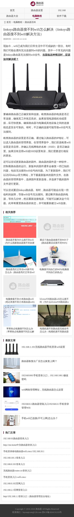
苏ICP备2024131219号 (52, 512)
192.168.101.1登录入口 (14, 458)
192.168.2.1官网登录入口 (15, 490)
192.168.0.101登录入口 (14, 464)
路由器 (39, 509)
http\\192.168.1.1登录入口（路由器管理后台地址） (27, 496)
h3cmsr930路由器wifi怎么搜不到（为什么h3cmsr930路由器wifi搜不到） (54, 302)
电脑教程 (37, 16)
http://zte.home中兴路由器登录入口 (20, 445)
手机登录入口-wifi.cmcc (14, 477)
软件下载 (61, 16)
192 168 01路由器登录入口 (16, 438)
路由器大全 (12, 16)
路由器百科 (30, 22)
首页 (12, 10)
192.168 (62, 10)
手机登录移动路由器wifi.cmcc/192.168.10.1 (23, 451)
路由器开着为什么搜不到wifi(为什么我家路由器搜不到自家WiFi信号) (20, 243)
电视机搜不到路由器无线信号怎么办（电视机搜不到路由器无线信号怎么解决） (54, 331)
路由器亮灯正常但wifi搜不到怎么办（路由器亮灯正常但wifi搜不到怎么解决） (20, 272)
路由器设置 (37, 10)
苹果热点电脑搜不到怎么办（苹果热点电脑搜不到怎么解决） (19, 331)
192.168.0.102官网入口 (14, 483)
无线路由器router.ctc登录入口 (17, 471)
